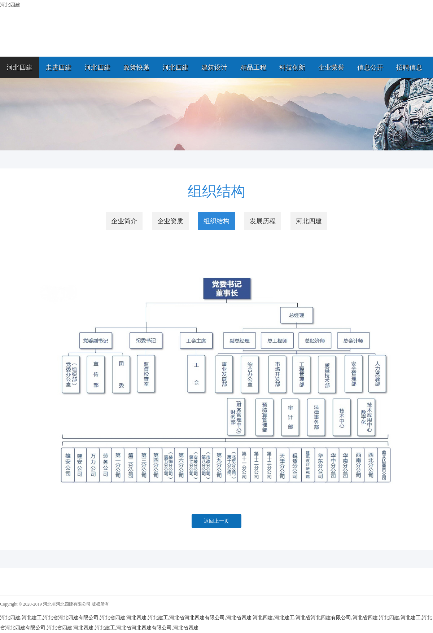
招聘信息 (409, 67)
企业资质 (170, 221)
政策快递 (136, 67)
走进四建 (58, 67)
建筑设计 (214, 67)
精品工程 (253, 67)
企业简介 (124, 221)
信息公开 (370, 67)
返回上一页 (216, 521)
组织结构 (216, 221)
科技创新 (292, 67)
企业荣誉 (331, 67)
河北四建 (19, 67)
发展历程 (263, 221)
